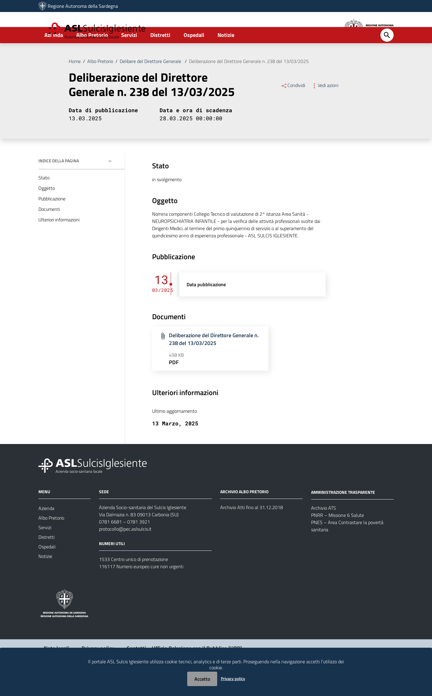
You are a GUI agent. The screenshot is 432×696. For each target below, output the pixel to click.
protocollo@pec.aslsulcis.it (125, 550)
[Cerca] (387, 56)
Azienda (53, 56)
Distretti (160, 56)
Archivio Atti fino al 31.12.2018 (251, 528)
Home (75, 82)
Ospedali (194, 56)
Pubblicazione (51, 219)
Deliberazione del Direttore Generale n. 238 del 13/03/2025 (249, 82)
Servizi (129, 56)
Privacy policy (233, 678)
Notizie (226, 56)
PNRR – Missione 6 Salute (337, 535)
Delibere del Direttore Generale (151, 82)
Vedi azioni (324, 106)
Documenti (49, 230)
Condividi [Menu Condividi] (293, 106)
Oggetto (46, 209)
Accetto (202, 678)
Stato (44, 198)
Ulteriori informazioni (59, 240)
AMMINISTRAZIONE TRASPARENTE (343, 513)
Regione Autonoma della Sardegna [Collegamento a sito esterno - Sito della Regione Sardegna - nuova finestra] (83, 6)
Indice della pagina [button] (58, 181)
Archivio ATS (323, 528)
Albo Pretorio (92, 56)
